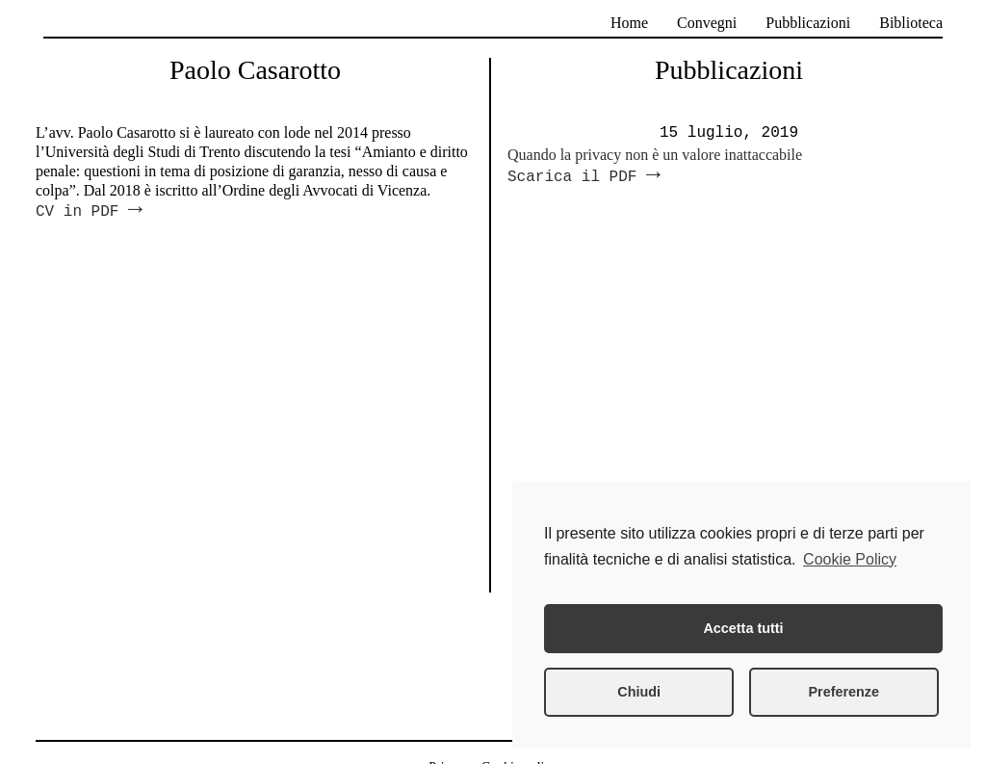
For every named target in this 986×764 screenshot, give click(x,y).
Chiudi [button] (639, 691)
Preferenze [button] (843, 691)
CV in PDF (89, 212)
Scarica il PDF (584, 177)
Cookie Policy (849, 559)
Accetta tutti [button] (743, 628)
